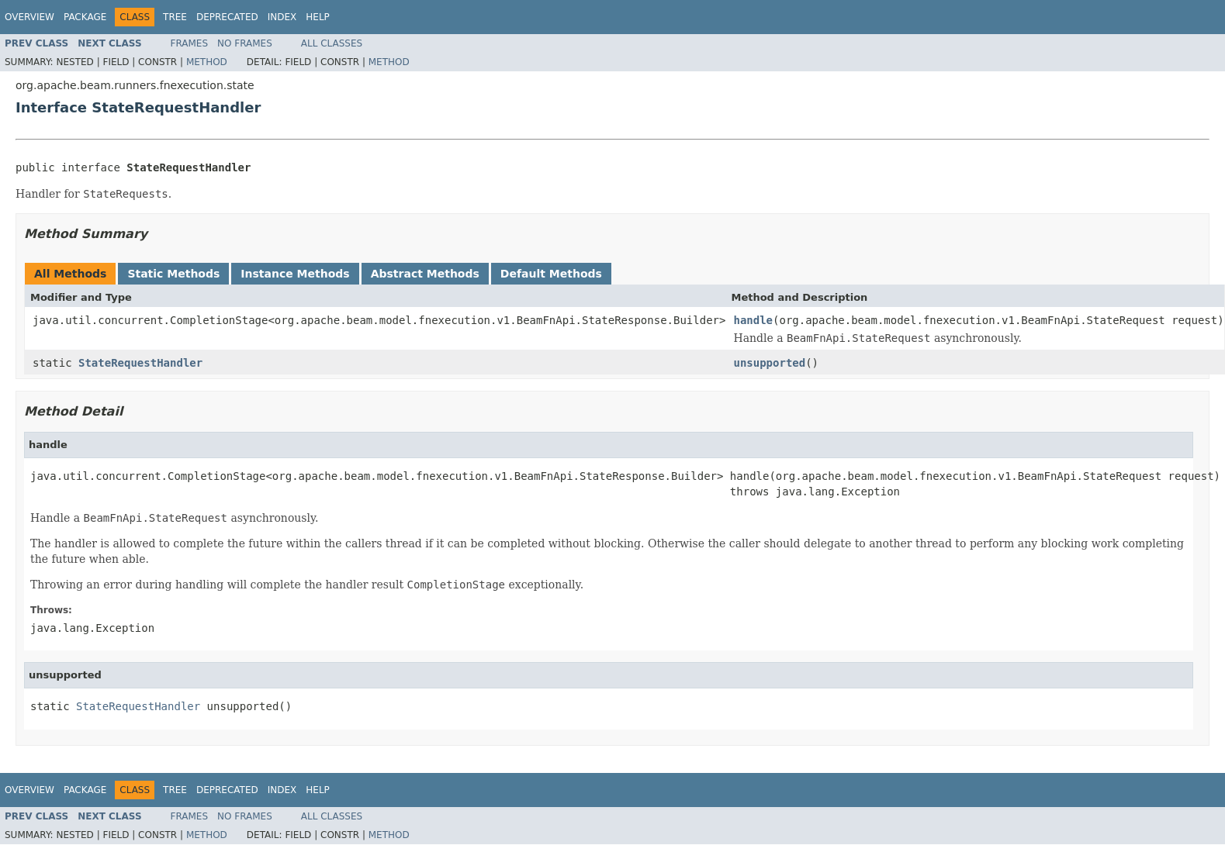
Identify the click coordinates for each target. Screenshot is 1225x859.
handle (753, 320)
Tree (175, 17)
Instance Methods (295, 273)
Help (318, 17)
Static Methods (173, 273)
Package (85, 17)
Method (206, 62)
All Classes (331, 43)
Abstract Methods (425, 273)
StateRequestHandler (140, 363)
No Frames (244, 43)
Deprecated (227, 17)
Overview (29, 17)
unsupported (769, 363)
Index (282, 17)
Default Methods (551, 273)
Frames (190, 43)
